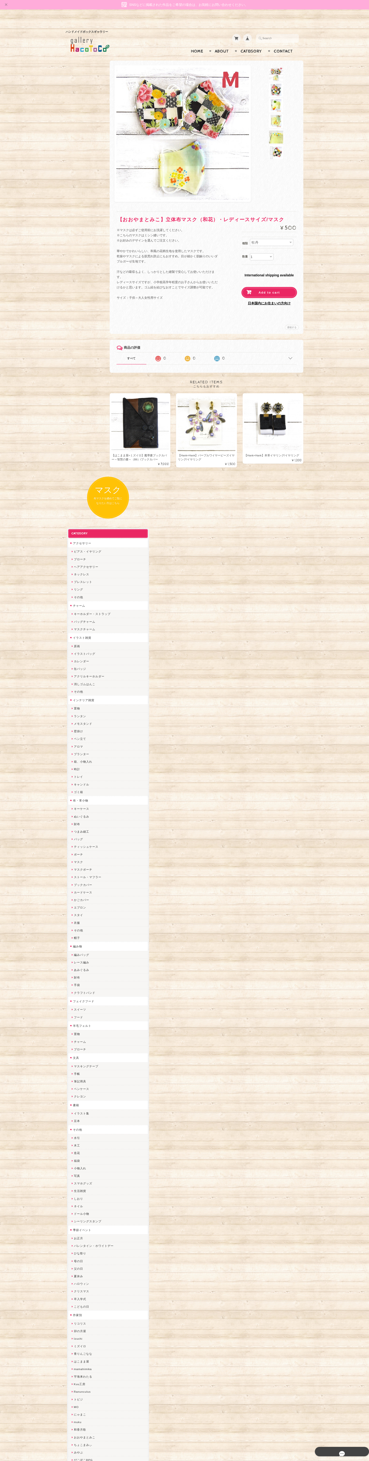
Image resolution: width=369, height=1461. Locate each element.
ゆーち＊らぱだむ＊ (86, 1248)
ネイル (77, 774)
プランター (80, 322)
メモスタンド (81, 291)
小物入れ (78, 736)
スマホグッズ (81, 751)
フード (77, 585)
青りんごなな (81, 922)
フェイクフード (82, 569)
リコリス (78, 891)
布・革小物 (79, 368)
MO (74, 975)
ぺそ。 (77, 1058)
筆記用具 (78, 649)
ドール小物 (80, 781)
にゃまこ (78, 982)
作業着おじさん (83, 1088)
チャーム (78, 173)
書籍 (75, 673)
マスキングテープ (84, 634)
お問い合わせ (81, 1374)
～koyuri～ (79, 1111)
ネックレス (80, 142)
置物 (75, 276)
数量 (245, 247)
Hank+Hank (80, 1119)
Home (197, 42)
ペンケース (80, 657)
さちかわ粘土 (81, 1180)
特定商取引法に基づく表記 (90, 1393)
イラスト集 (80, 681)
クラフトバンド (83, 560)
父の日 (77, 836)
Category (251, 42)
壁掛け (77, 299)
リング (77, 157)
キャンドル (80, 352)
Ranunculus (80, 960)
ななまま (78, 1157)
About (222, 42)
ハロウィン (80, 852)
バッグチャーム (83, 189)
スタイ (77, 483)
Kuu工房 (78, 952)
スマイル (78, 1195)
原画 (75, 214)
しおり (77, 766)
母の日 (77, 829)
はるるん (78, 1096)
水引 (75, 706)
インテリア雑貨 (82, 268)
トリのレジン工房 (84, 1271)
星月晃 (77, 1104)
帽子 (75, 505)
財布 (75, 392)
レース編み (80, 530)
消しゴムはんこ (83, 252)
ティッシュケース (84, 415)
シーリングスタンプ (86, 789)
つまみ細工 (80, 399)
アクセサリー (81, 111)
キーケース (80, 377)
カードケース (81, 460)
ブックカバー (81, 452)
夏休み (77, 844)
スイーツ (78, 577)
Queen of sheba (83, 1149)
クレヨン (78, 664)
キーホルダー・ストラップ (90, 182)
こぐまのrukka (82, 1202)
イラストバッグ (83, 221)
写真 (75, 743)
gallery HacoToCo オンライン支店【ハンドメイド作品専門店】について (92, 1361)
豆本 (75, 689)
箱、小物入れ (81, 329)
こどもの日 (80, 874)
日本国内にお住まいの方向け (269, 294)
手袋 (75, 553)
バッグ (77, 407)
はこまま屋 (80, 929)
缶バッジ (78, 236)
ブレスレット (81, 150)
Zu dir (76, 1293)
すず (75, 1255)
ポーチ (77, 422)
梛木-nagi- (79, 1081)
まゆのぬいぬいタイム (87, 1164)
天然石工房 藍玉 (83, 1073)
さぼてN (78, 1218)
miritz (76, 1134)
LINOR (77, 1210)
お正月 (77, 806)
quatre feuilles (82, 1035)
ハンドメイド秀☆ (84, 1043)
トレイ (77, 345)
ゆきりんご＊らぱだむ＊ (89, 1240)
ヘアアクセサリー (84, 134)
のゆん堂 (78, 1225)
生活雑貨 (78, 759)
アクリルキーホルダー (87, 244)
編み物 (76, 514)
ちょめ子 (78, 1126)
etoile (76, 1278)
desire (76, 1142)
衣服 (75, 490)
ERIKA (77, 1263)
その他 (77, 165)
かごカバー (80, 468)
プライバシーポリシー (87, 1384)
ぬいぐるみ (80, 384)
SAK (75, 1286)
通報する (292, 318)
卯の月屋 (78, 899)
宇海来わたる (81, 944)
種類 (245, 234)
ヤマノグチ (80, 1050)
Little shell (80, 1172)
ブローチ (78, 127)
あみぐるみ (80, 538)
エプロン (78, 475)
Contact (283, 42)
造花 (75, 721)
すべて (141, 349)
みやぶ (77, 1020)
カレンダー (80, 229)
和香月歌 (78, 997)
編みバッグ (80, 522)
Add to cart (269, 283)
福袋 (75, 728)
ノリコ (77, 1066)
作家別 (76, 883)
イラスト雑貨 (81, 205)
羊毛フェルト (81, 593)
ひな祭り (78, 821)
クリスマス (80, 859)
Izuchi (76, 906)
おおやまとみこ (83, 1005)
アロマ (77, 314)
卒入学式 (78, 867)
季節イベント (81, 798)
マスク (77, 430)
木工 (75, 713)
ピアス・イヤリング (86, 119)
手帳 (75, 641)
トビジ (77, 967)
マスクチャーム (83, 197)
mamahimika (81, 937)
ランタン (78, 284)
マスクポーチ (81, 437)
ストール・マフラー (86, 445)
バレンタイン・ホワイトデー (92, 814)
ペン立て (78, 307)
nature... (78, 1233)
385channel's (82, 1187)
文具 (75, 625)
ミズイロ (78, 914)
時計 (75, 337)
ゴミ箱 (77, 360)
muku (76, 990)
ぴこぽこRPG (81, 1028)
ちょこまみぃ (81, 1013)
